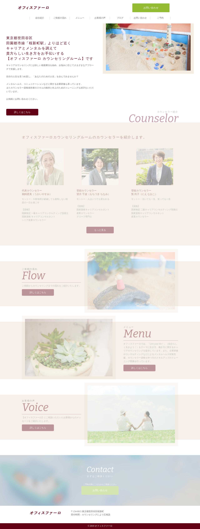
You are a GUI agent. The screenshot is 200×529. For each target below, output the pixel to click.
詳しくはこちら (22, 112)
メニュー (79, 18)
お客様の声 (100, 18)
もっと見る (100, 229)
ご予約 (160, 18)
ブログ (120, 18)
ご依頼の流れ (59, 18)
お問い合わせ (140, 18)
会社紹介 (39, 18)
